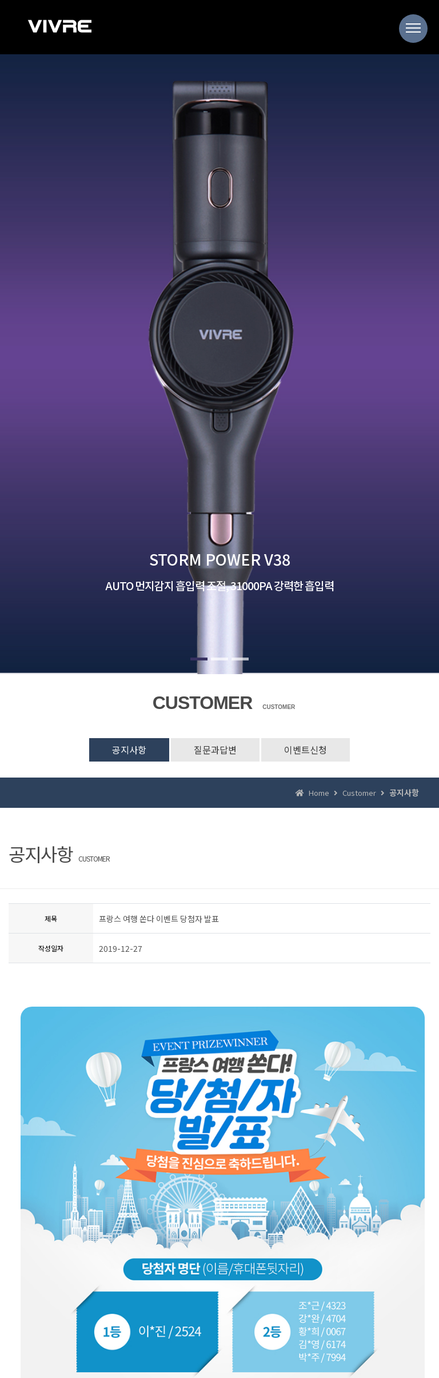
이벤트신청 (305, 749)
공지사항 (129, 749)
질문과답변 (215, 749)
